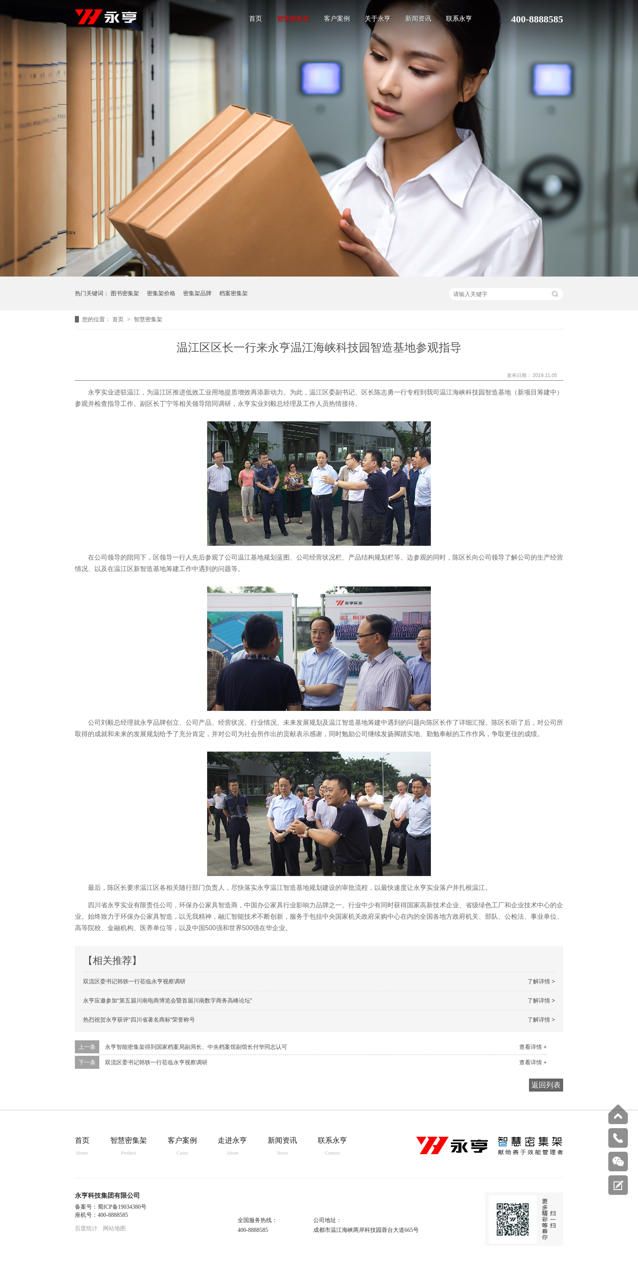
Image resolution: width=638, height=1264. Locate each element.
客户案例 (337, 18)
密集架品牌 (197, 293)
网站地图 (114, 1228)
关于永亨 (378, 18)
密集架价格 (161, 293)
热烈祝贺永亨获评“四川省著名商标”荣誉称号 (139, 1019)
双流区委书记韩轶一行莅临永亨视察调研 (134, 981)
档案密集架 (233, 293)
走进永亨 (232, 1147)
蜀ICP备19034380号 (122, 1207)
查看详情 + (533, 1047)
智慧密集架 (293, 18)
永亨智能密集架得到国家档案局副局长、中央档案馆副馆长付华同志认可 (196, 1047)
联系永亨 (459, 18)
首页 (255, 18)
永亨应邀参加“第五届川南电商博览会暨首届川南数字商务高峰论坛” (167, 1000)
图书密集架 (125, 293)
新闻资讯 (418, 18)
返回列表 (546, 1085)
